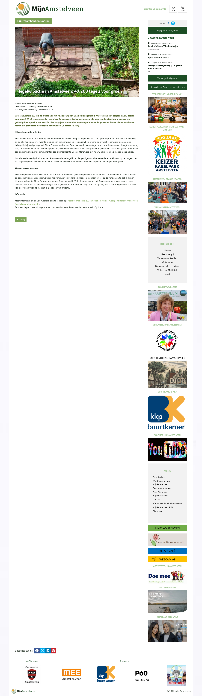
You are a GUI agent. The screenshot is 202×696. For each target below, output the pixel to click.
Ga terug (21, 219)
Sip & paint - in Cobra (158, 57)
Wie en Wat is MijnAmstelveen (167, 503)
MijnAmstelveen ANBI (163, 507)
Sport (167, 274)
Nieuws (167, 250)
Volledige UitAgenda (167, 78)
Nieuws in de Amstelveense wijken (167, 87)
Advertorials (158, 477)
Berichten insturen (162, 488)
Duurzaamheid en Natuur (32, 103)
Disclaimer (158, 511)
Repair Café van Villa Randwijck (163, 46)
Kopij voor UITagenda (167, 30)
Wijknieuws (167, 262)
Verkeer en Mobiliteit (167, 270)
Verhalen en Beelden (167, 258)
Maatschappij (167, 254)
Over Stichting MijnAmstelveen (160, 494)
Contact (156, 499)
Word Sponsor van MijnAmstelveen (161, 483)
